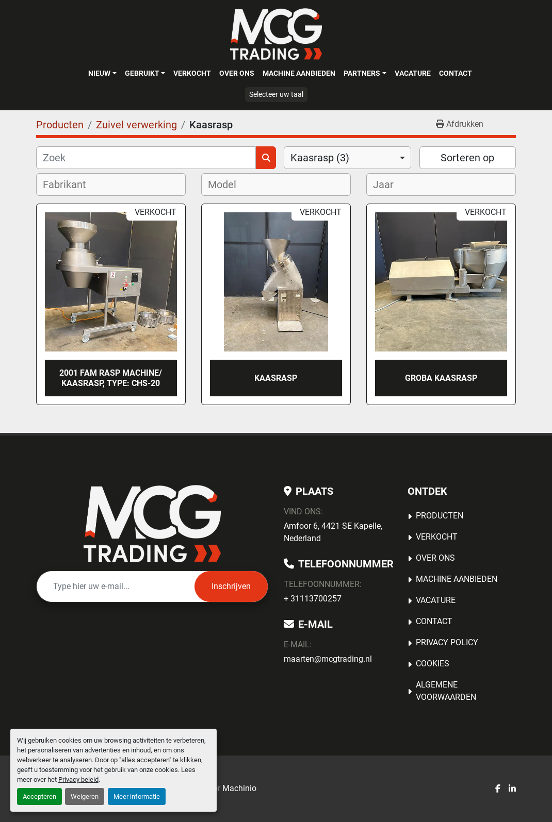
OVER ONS (236, 73)
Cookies (432, 663)
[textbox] (71, 184)
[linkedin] (512, 789)
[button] (102, 73)
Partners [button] (362, 73)
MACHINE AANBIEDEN (299, 73)
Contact (455, 73)
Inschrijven (231, 586)
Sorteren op (467, 158)
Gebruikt (142, 73)
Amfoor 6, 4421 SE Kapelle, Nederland (333, 532)
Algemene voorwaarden (446, 691)
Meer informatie (136, 796)
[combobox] (347, 157)
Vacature (413, 73)
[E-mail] (115, 586)
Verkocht (192, 73)
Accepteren (39, 796)
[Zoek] (146, 157)
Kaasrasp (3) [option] (319, 158)
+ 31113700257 (313, 598)
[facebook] (497, 789)
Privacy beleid (78, 779)
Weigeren (85, 796)
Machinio (239, 788)
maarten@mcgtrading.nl (328, 659)
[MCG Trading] (152, 523)
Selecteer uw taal (276, 94)
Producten (439, 516)
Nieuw (99, 73)
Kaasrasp (275, 378)
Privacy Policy (447, 642)
